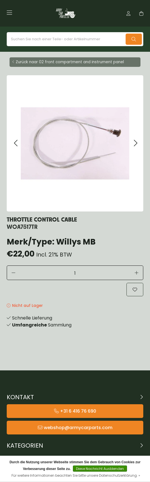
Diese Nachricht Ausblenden (100, 468)
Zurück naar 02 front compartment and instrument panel (70, 62)
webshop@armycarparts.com (78, 427)
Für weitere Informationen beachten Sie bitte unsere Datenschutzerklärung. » (75, 475)
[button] (15, 143)
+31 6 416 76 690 (78, 411)
